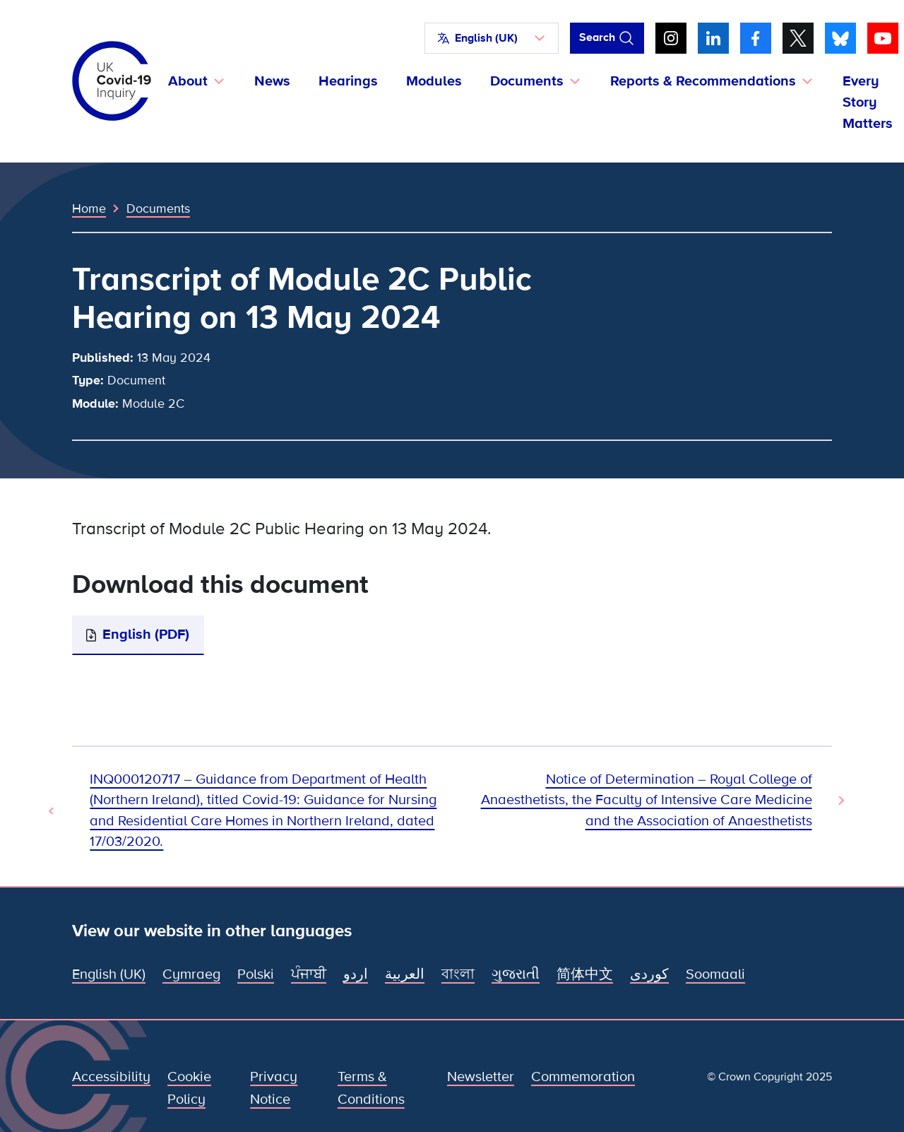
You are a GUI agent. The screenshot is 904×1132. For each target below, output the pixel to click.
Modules (434, 81)
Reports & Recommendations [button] (703, 81)
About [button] (188, 81)
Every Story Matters (868, 102)
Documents (158, 208)
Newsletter (480, 1076)
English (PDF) (145, 634)
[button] (491, 38)
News (272, 81)
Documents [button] (527, 81)
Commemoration (583, 1076)
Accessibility (111, 1076)
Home (89, 208)
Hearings (348, 81)
